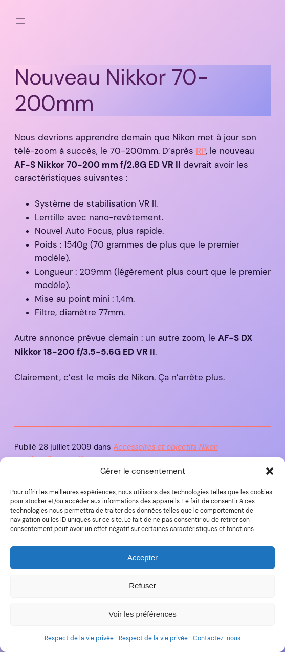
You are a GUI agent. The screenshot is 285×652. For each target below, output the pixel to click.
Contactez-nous (216, 638)
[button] (270, 471)
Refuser (142, 585)
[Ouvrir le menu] (20, 21)
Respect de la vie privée (79, 638)
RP (201, 151)
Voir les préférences (142, 613)
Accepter (142, 557)
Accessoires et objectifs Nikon (166, 447)
